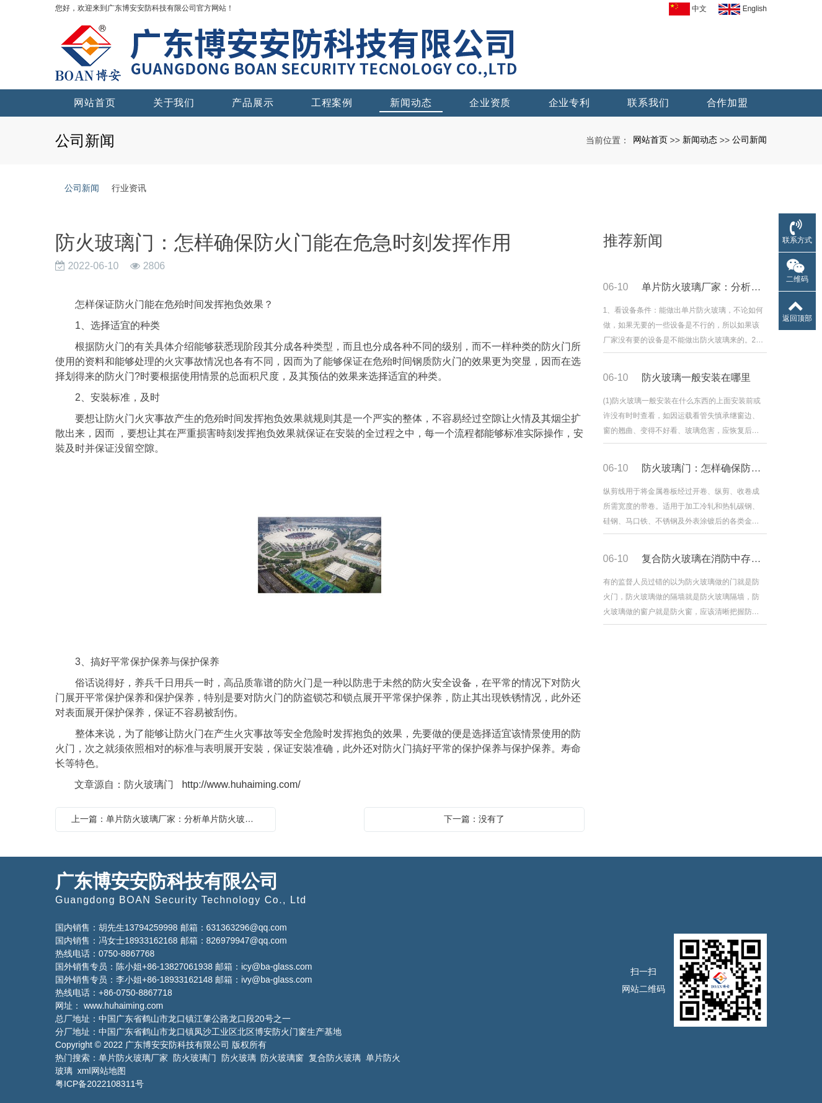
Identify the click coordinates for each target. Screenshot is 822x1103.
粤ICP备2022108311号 (99, 1084)
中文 (688, 9)
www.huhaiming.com (123, 1006)
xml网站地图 (101, 1071)
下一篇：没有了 (474, 819)
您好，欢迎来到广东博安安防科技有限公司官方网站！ (144, 8)
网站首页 (94, 102)
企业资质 (490, 102)
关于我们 (174, 102)
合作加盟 (727, 102)
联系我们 (648, 102)
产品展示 (252, 102)
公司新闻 (749, 140)
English (742, 9)
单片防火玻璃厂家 (133, 1058)
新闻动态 (410, 102)
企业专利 (569, 102)
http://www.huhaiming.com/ (241, 784)
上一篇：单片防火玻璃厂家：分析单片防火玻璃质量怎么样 (168, 819)
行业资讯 (129, 188)
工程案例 (332, 102)
